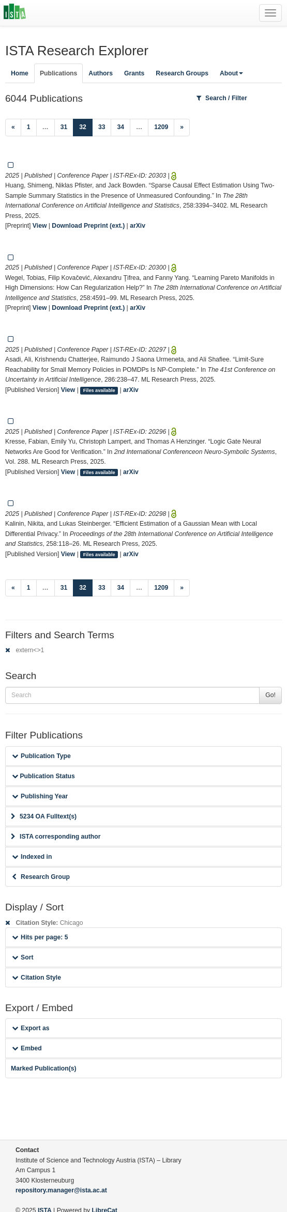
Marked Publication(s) (44, 1068)
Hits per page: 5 (40, 937)
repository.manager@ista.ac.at (61, 1190)
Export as (31, 1028)
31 (64, 127)
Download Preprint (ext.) (88, 225)
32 (86, 126)
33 (101, 127)
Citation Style (36, 977)
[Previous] (13, 127)
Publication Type (41, 756)
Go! (270, 695)
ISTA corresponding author (56, 836)
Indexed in (32, 856)
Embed (27, 1048)
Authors (100, 73)
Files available (99, 390)
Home (19, 73)
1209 (161, 127)
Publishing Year (40, 796)
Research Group (41, 876)
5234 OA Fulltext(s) (44, 816)
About (231, 73)
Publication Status (43, 776)
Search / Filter (222, 98)
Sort (22, 957)
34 (120, 127)
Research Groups (182, 73)
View (40, 225)
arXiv (137, 225)
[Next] (182, 127)
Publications (58, 73)
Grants (134, 73)
